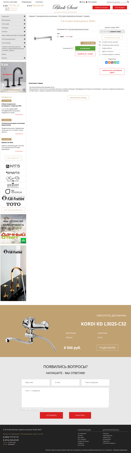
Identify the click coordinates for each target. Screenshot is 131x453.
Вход (83, 2)
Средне (104, 31)
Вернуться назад (78, 98)
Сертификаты (107, 435)
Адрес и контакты (107, 51)
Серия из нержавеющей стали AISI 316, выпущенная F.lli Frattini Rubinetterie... (13, 146)
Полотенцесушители (8, 39)
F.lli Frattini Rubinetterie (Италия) (70, 16)
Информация (26, 2)
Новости (106, 433)
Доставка (81, 437)
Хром (62, 36)
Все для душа (6, 20)
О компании (82, 433)
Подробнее (107, 347)
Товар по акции (101, 7)
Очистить (80, 415)
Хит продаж (119, 7)
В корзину (85, 48)
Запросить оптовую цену (112, 71)
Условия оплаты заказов (110, 42)
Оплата (80, 435)
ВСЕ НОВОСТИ (13, 158)
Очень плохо (101, 31)
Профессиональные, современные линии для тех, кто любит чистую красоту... (13, 127)
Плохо (103, 31)
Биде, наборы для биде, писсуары (13, 35)
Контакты (39, 2)
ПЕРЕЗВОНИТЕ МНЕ (112, 38)
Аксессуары (5, 24)
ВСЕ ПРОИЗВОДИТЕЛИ (13, 210)
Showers (87, 16)
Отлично (108, 31)
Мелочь (4, 58)
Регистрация (92, 2)
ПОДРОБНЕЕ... (19, 114)
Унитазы (4, 31)
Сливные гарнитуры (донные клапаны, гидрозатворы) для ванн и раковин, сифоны (13, 48)
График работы (107, 48)
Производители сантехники (46, 16)
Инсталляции (6, 43)
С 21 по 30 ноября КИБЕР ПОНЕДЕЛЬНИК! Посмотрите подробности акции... (13, 108)
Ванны (4, 54)
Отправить (51, 415)
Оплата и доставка (10, 2)
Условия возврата (109, 443)
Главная (32, 16)
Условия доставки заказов (110, 45)
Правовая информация (120, 450)
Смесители (5, 16)
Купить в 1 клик (85, 54)
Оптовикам (107, 439)
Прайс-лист (107, 437)
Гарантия (106, 441)
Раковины (5, 28)
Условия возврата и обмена (111, 54)
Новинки (81, 443)
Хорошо (106, 31)
